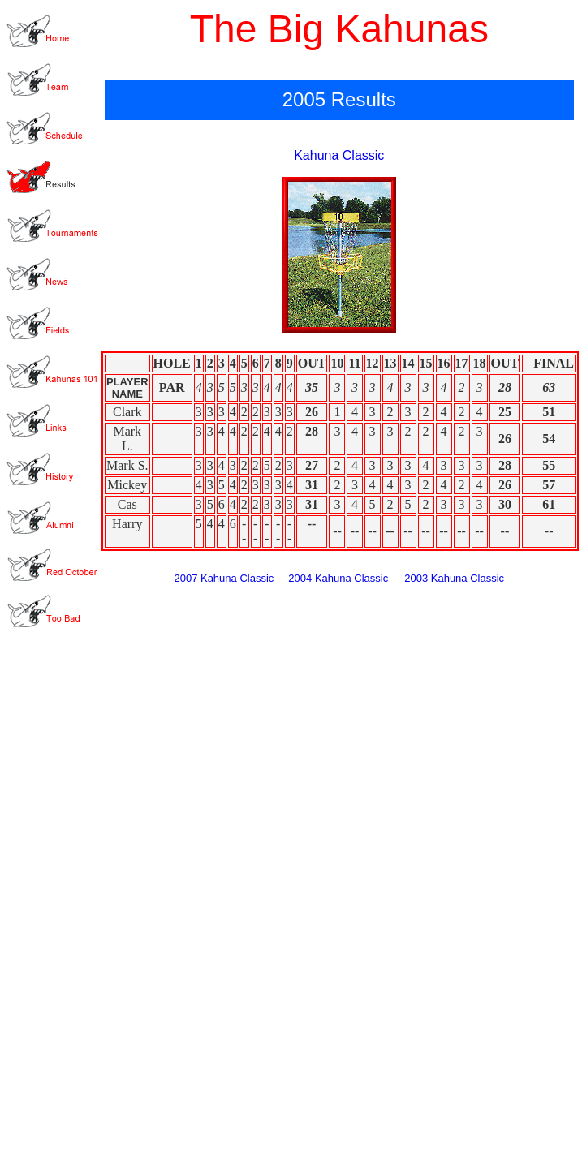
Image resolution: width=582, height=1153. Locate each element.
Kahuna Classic (339, 155)
